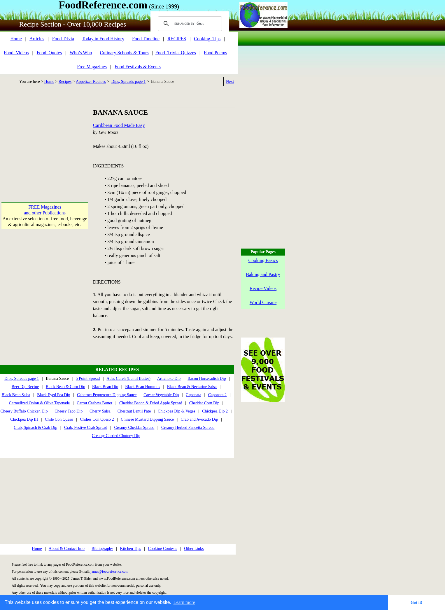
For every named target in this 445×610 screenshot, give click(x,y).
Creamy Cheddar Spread (134, 427)
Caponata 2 (217, 395)
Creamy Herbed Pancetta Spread (187, 427)
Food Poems (215, 52)
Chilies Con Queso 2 (97, 419)
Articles (36, 38)
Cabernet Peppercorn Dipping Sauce (106, 395)
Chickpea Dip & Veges (176, 411)
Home (16, 38)
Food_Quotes (49, 52)
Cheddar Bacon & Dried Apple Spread (150, 403)
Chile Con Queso (59, 419)
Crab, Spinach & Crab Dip (35, 427)
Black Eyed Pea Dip (53, 395)
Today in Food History (103, 38)
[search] (189, 23)
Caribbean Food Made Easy (119, 125)
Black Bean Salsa (16, 395)
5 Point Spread (88, 378)
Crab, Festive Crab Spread (85, 427)
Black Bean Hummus (142, 386)
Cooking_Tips (207, 38)
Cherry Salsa (100, 411)
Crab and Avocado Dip (199, 419)
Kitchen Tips (130, 548)
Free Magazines (92, 66)
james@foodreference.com (109, 571)
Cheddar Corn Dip (204, 403)
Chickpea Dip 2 (215, 411)
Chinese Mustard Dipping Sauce (147, 419)
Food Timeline (146, 38)
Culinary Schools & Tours (124, 52)
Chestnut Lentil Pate (134, 411)
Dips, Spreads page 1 (128, 81)
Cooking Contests (162, 548)
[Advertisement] (45, 143)
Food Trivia (63, 38)
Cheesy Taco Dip (69, 411)
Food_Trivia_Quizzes (175, 52)
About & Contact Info (67, 548)
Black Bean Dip (105, 386)
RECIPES (176, 38)
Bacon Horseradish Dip (207, 378)
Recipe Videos (263, 288)
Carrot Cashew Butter (94, 403)
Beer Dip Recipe (25, 386)
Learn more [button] (184, 602)
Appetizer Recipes (91, 81)
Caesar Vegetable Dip (161, 395)
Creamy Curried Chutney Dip (116, 436)
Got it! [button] (416, 602)
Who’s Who (81, 52)
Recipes (65, 81)
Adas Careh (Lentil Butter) (128, 378)
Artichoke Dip (169, 378)
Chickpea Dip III (24, 419)
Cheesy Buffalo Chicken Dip (24, 411)
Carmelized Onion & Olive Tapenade (39, 403)
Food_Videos (16, 52)
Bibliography (102, 548)
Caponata (193, 395)
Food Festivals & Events (138, 66)
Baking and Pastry (263, 274)
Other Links (194, 548)
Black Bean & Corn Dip (65, 386)
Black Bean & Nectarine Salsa (192, 386)
